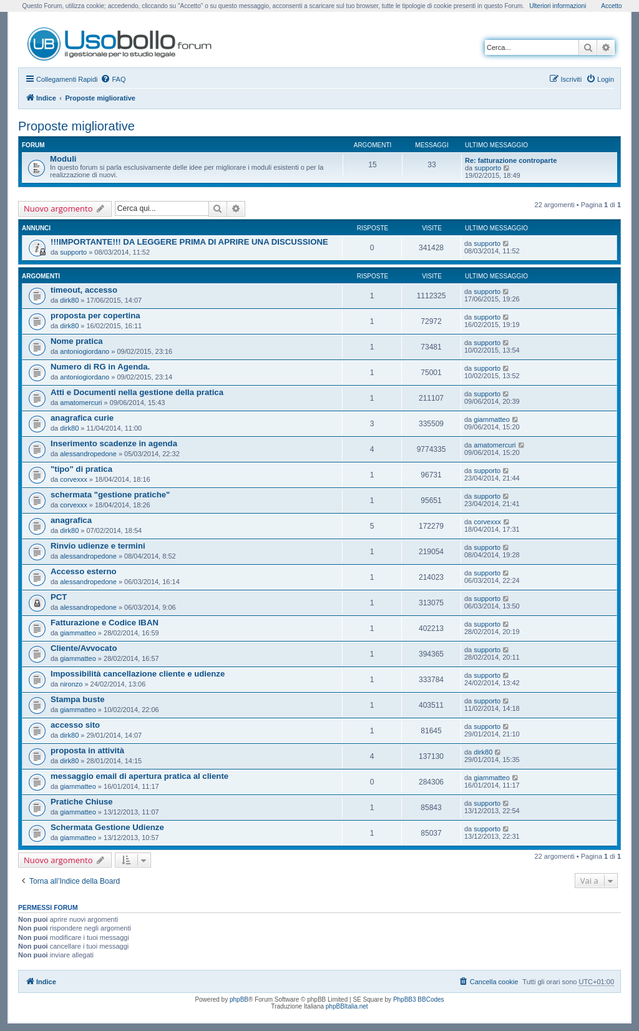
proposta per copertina (95, 315)
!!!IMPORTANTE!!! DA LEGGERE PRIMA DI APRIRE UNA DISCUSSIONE (189, 242)
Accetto (611, 5)
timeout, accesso (84, 290)
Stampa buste (77, 699)
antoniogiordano (84, 351)
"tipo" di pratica (81, 469)
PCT (59, 597)
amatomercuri (81, 402)
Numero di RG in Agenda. (100, 366)
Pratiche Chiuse (82, 801)
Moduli (63, 159)
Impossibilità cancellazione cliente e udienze (138, 673)
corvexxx (73, 479)
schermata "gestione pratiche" (110, 494)
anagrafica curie (82, 418)
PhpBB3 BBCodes (418, 999)
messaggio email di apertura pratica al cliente (139, 776)
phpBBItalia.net (347, 1006)
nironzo (71, 684)
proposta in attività (87, 750)
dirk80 (69, 300)
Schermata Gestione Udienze (107, 827)
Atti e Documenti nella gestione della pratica (137, 392)
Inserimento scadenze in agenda (114, 443)
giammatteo (491, 419)
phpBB (239, 999)
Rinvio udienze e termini (98, 545)
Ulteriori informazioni (557, 5)
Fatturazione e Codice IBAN (105, 622)
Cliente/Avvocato (84, 648)
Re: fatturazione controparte (511, 160)
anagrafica (71, 520)
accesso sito (75, 725)
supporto (487, 168)
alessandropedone (88, 453)
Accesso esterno (84, 571)
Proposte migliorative (76, 126)
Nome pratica (77, 341)
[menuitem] (112, 79)
